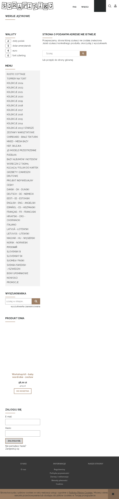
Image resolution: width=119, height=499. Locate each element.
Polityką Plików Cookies (81, 492)
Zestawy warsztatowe (20, 132)
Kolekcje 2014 (15, 123)
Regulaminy (59, 469)
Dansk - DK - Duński (18, 189)
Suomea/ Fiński (15, 260)
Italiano (11, 224)
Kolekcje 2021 (15, 92)
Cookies (59, 484)
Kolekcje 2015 (15, 119)
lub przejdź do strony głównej (57, 60)
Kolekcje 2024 (15, 83)
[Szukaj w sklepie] (62, 53)
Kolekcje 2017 (15, 110)
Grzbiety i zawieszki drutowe (18, 174)
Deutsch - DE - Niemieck (20, 194)
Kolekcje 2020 (15, 96)
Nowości (12, 278)
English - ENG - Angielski (21, 203)
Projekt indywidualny (20, 180)
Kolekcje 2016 (15, 114)
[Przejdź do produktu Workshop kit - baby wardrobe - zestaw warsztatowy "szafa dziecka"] (22, 352)
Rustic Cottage (16, 74)
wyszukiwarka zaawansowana (25, 306)
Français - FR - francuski (21, 212)
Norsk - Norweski (17, 242)
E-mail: (8, 416)
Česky (10, 185)
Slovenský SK (14, 256)
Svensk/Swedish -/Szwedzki (16, 267)
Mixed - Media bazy (17, 141)
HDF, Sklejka (14, 146)
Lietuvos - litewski (18, 233)
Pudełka (11, 155)
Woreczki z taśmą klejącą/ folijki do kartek (22, 166)
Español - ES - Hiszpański (21, 207)
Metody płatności (59, 480)
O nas (23, 469)
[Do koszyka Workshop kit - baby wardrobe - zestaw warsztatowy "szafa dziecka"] (22, 391)
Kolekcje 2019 (15, 101)
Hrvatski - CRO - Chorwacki (16, 218)
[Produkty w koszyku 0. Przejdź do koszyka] (100, 6)
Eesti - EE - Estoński (18, 198)
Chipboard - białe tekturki (22, 137)
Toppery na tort (16, 78)
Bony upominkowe (17, 273)
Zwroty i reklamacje (59, 476)
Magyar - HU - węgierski (21, 238)
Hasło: (8, 428)
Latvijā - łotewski (17, 229)
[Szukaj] (83, 53)
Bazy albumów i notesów (22, 159)
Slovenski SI (14, 251)
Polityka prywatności (59, 473)
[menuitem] (74, 7)
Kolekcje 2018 (15, 105)
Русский (12, 247)
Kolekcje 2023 (15, 87)
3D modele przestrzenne (21, 150)
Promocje (13, 282)
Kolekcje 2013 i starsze (20, 128)
